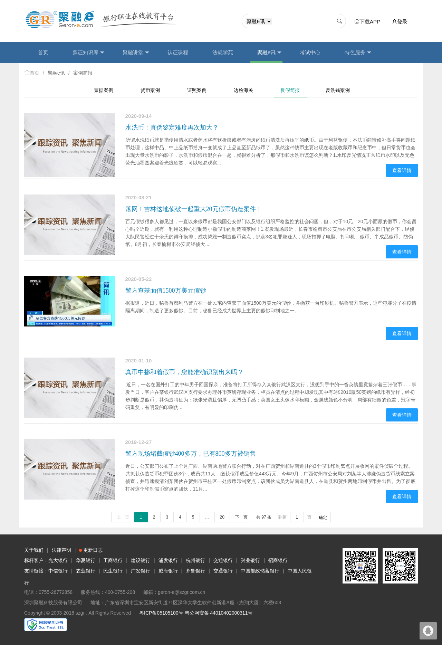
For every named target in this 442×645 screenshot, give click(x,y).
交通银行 (223, 560)
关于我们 (34, 550)
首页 (43, 52)
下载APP (368, 22)
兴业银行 (250, 560)
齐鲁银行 (195, 570)
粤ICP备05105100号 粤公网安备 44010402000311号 (195, 613)
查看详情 (402, 170)
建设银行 (140, 560)
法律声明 (61, 550)
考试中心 (310, 52)
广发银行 (140, 570)
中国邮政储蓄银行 (260, 570)
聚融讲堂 (136, 52)
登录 (399, 22)
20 (222, 517)
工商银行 (113, 560)
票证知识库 (88, 52)
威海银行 (168, 570)
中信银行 (58, 570)
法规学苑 (222, 52)
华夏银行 (85, 560)
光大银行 (58, 560)
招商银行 (278, 560)
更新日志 (91, 550)
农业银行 (85, 570)
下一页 (241, 517)
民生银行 (113, 570)
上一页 (123, 517)
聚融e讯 (269, 52)
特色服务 (358, 52)
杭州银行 (195, 560)
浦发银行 (168, 560)
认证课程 (177, 52)
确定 (323, 517)
